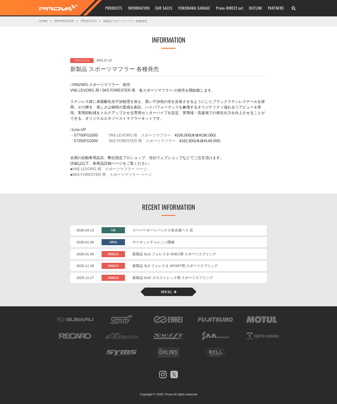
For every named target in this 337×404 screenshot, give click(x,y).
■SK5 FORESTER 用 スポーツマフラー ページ (111, 174)
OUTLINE (255, 8)
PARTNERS (276, 8)
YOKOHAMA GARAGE (194, 8)
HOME (43, 20)
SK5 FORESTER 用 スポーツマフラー (141, 140)
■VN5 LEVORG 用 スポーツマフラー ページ (108, 168)
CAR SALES (163, 8)
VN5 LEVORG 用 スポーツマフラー (139, 134)
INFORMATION (139, 8)
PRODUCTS (113, 8)
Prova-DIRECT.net (229, 8)
